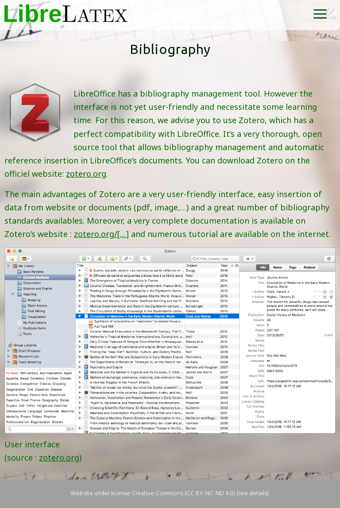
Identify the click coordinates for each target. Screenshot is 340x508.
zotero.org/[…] (101, 234)
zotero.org (86, 173)
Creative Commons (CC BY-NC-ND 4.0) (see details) (200, 494)
